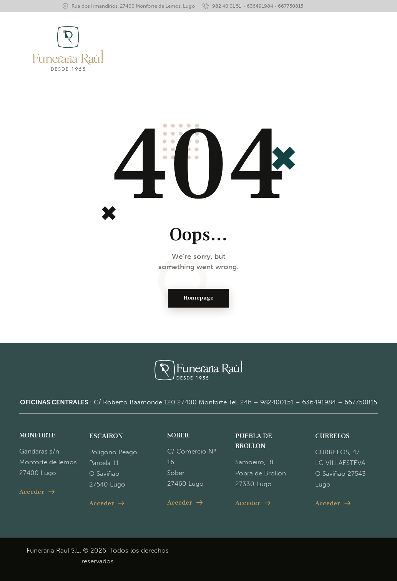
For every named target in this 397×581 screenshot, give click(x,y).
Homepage (198, 298)
